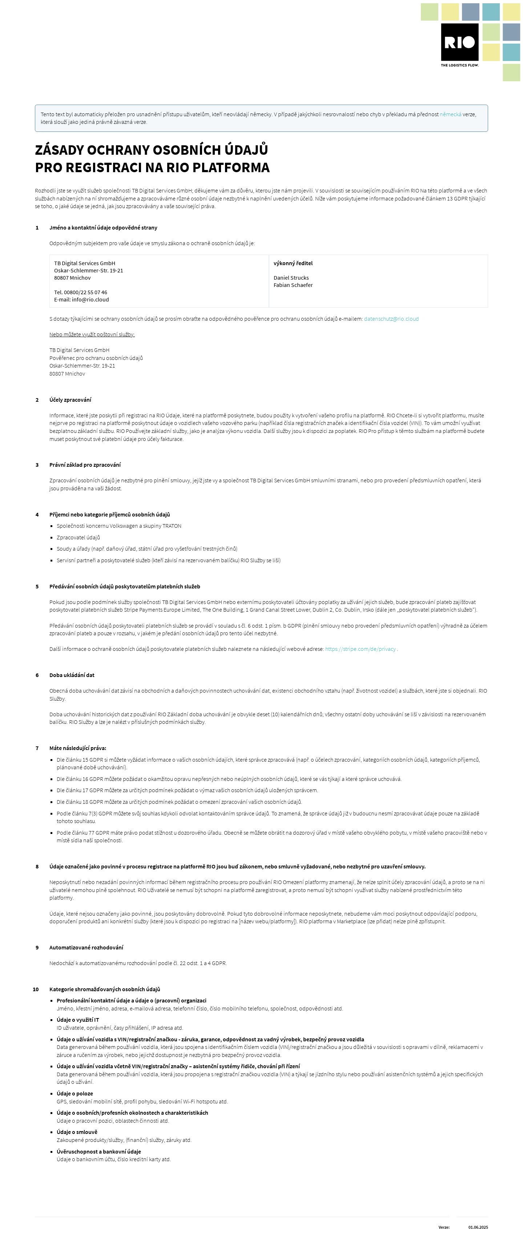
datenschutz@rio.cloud (391, 318)
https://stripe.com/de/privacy (360, 648)
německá (451, 114)
